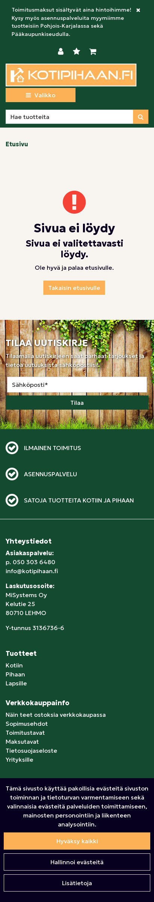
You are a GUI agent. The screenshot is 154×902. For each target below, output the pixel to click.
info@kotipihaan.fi (32, 571)
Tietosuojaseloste (31, 750)
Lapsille (16, 683)
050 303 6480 (34, 562)
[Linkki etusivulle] (71, 75)
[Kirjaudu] (61, 51)
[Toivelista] (77, 51)
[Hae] (69, 117)
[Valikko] (41, 95)
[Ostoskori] (92, 51)
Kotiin (14, 665)
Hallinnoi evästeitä (77, 862)
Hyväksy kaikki (77, 841)
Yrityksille (19, 759)
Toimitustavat (25, 732)
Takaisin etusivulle (74, 287)
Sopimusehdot (27, 723)
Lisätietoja (77, 883)
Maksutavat (22, 741)
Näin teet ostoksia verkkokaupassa (56, 714)
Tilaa (77, 402)
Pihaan (15, 674)
